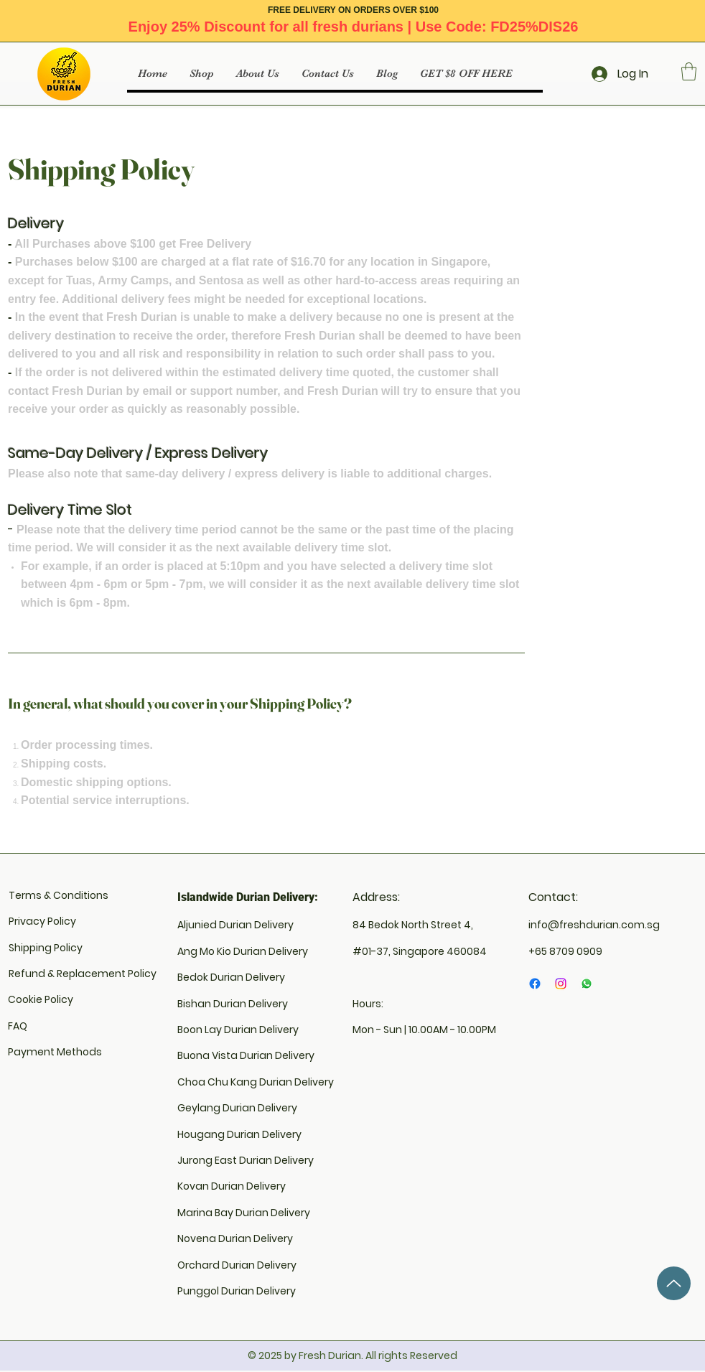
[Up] (674, 1283)
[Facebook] (535, 983)
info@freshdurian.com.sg (594, 925)
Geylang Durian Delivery (237, 1108)
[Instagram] (561, 983)
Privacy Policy (42, 921)
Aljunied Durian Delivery (235, 925)
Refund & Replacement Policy (83, 973)
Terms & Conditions (58, 895)
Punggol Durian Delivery (236, 1291)
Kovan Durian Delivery (231, 1186)
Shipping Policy (46, 948)
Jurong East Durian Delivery (245, 1160)
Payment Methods (55, 1052)
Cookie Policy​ (40, 999)
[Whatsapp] (586, 983)
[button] (688, 71)
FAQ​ (17, 1026)
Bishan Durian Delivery (232, 1004)
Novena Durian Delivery (235, 1238)
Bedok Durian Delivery (231, 977)
